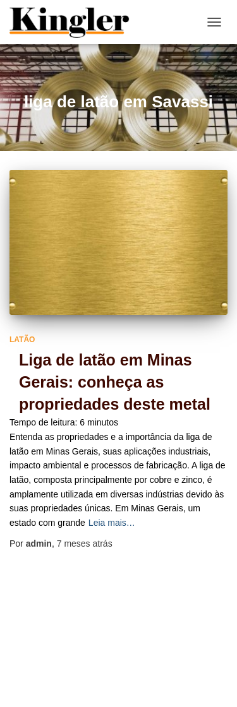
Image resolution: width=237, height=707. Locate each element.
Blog (59, 662)
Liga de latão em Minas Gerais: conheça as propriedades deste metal (114, 382)
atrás (84, 543)
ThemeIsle (169, 691)
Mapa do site (161, 662)
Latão (22, 339)
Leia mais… (111, 523)
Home (102, 662)
